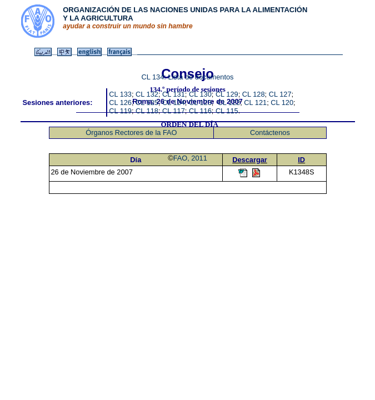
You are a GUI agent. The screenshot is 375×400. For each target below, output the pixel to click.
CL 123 (200, 102)
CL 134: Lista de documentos (188, 77)
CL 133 (120, 94)
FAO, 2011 (190, 158)
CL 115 (227, 111)
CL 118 (147, 111)
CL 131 (173, 94)
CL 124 (173, 102)
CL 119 (120, 111)
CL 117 (173, 111)
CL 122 (228, 102)
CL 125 (147, 102)
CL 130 (200, 94)
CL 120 (282, 102)
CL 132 (147, 94)
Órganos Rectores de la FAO (131, 132)
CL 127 (280, 94)
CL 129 (227, 94)
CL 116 (200, 111)
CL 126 (120, 102)
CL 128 (253, 94)
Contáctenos (270, 132)
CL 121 (255, 102)
